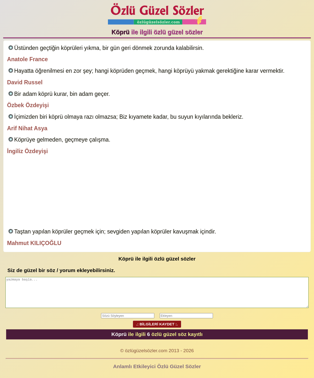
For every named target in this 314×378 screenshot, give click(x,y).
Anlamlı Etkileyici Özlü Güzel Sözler (157, 366)
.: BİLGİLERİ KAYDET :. (157, 324)
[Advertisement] (157, 192)
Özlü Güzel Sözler (157, 12)
